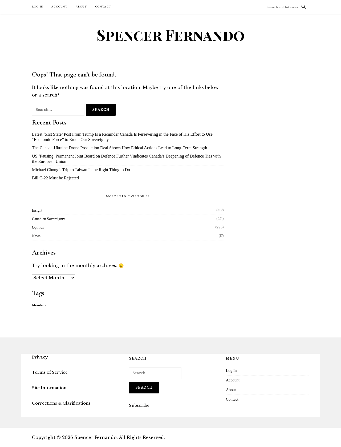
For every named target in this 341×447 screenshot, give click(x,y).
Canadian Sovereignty (48, 219)
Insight (37, 210)
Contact (103, 6)
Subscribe (139, 405)
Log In (37, 6)
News (36, 236)
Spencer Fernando (171, 34)
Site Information (49, 387)
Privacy (40, 357)
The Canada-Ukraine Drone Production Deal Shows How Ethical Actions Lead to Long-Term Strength (119, 148)
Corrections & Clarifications (61, 403)
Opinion (38, 227)
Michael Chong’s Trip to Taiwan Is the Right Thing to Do (81, 169)
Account (59, 6)
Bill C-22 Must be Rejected (55, 178)
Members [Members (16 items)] (39, 305)
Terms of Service (50, 372)
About (81, 6)
